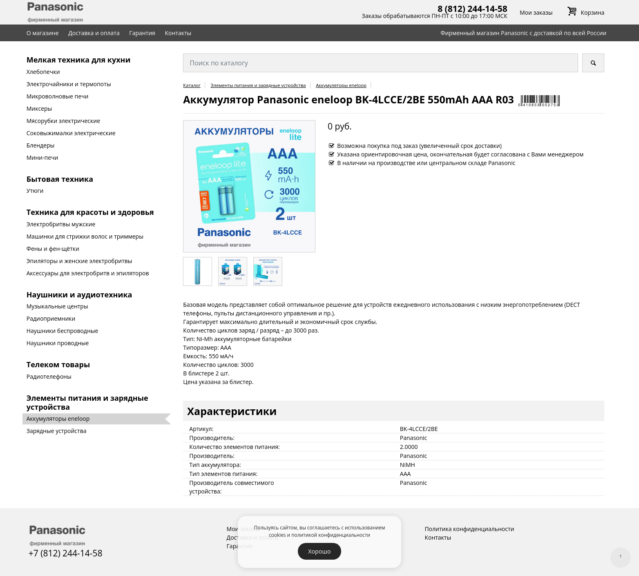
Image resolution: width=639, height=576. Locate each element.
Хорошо (319, 551)
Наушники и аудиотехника (79, 294)
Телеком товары (58, 364)
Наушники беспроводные (62, 331)
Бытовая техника (60, 179)
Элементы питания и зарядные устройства (87, 402)
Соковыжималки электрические (71, 133)
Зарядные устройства (57, 431)
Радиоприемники (51, 318)
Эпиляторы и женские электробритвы (79, 261)
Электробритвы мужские (61, 224)
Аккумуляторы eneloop (58, 418)
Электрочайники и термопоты (69, 84)
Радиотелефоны (49, 376)
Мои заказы (536, 12)
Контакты (178, 33)
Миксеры (39, 108)
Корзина (585, 12)
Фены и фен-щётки (53, 248)
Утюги (35, 190)
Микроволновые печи (58, 96)
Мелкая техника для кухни (79, 60)
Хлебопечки (43, 72)
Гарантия (142, 33)
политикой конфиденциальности (330, 534)
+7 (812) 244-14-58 (66, 553)
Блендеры (41, 145)
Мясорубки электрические (63, 121)
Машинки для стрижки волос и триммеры (85, 236)
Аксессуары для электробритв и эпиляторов (88, 273)
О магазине (43, 33)
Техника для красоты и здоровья (90, 212)
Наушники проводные (58, 343)
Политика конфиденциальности (469, 529)
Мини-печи (42, 157)
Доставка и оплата (94, 33)
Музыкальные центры (57, 306)
